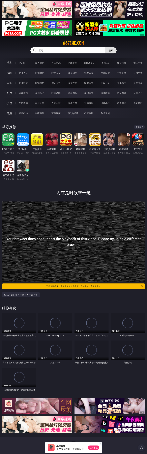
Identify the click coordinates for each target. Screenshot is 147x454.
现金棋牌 (121, 62)
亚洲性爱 (23, 83)
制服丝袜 (88, 83)
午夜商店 (39, 113)
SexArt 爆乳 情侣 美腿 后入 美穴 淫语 (20, 295)
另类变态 (138, 83)
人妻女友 (56, 103)
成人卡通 (56, 83)
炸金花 (105, 62)
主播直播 (121, 72)
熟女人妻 (88, 72)
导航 (9, 113)
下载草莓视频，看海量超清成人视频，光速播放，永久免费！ (94, 286)
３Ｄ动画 (72, 72)
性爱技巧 (138, 103)
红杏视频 (88, 113)
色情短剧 (105, 113)
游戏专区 (72, 62)
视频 (9, 73)
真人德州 (39, 62)
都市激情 (23, 103)
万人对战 (56, 62)
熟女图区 (121, 93)
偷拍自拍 (39, 83)
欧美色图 (56, 93)
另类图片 (138, 93)
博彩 (9, 63)
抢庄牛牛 (138, 62)
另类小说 (105, 103)
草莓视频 (56, 113)
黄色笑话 (121, 103)
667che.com (73, 43)
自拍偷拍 (39, 72)
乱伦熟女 (121, 83)
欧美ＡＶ (56, 72)
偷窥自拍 (23, 93)
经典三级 (105, 83)
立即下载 (94, 447)
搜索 (111, 50)
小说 (9, 103)
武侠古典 (72, 103)
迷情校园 (88, 103)
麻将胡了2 (89, 62)
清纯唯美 (105, 93)
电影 (9, 83)
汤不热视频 (72, 113)
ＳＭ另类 (138, 72)
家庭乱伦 (39, 103)
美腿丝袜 (88, 93)
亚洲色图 (39, 93)
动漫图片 (72, 93)
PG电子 (23, 62)
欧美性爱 (72, 83)
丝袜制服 (105, 72)
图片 (9, 93)
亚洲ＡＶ (23, 72)
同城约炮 (23, 113)
